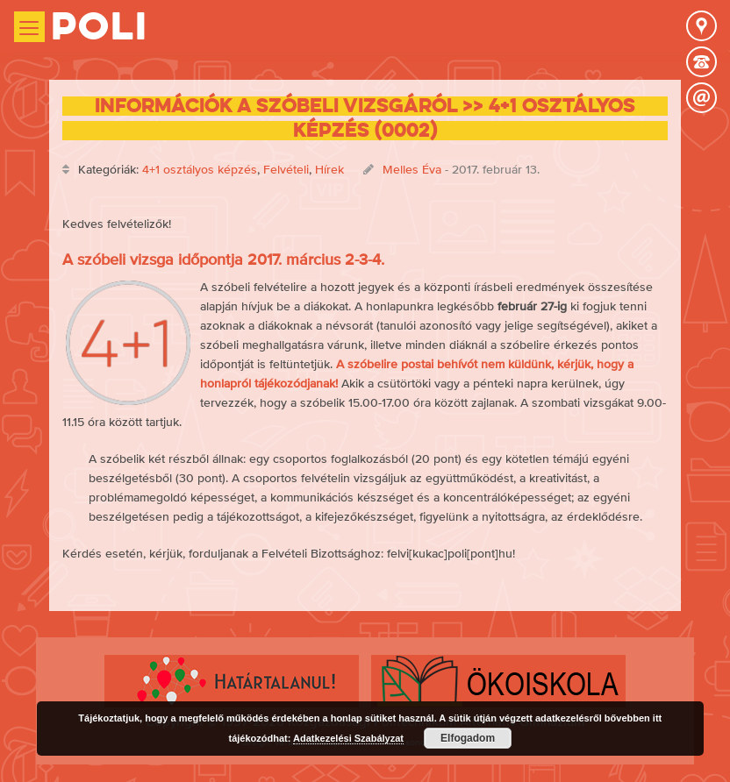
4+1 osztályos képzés (199, 169)
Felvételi (286, 169)
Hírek (329, 169)
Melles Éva (412, 169)
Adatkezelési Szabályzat (348, 738)
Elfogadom (467, 738)
